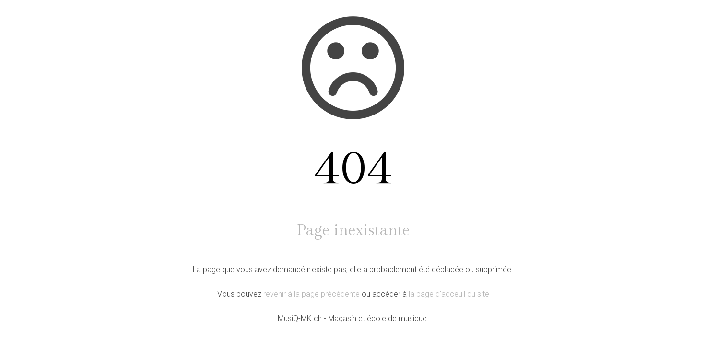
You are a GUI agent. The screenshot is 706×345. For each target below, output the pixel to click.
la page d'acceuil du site (449, 294)
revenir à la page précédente (311, 294)
